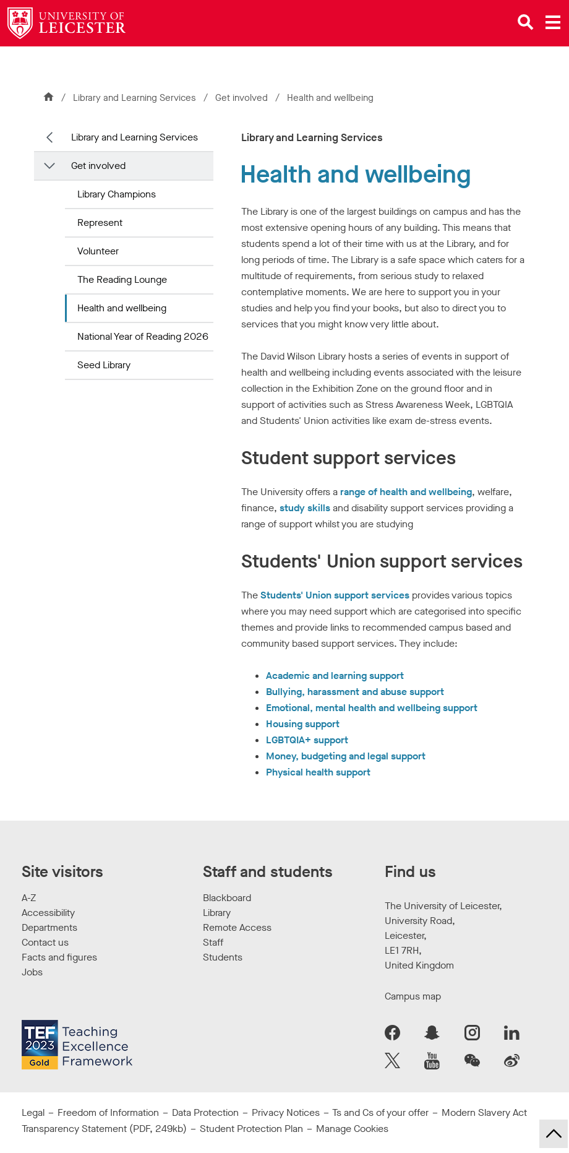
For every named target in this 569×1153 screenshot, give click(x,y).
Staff (213, 942)
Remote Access (237, 927)
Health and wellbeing (121, 307)
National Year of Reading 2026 (142, 336)
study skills (305, 507)
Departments (49, 927)
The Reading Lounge (122, 279)
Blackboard (227, 897)
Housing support (303, 723)
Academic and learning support (335, 675)
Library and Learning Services (134, 98)
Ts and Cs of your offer (380, 1112)
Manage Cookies (352, 1128)
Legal (33, 1112)
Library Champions (116, 194)
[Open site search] (526, 22)
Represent (99, 222)
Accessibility (48, 912)
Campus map (413, 996)
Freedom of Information (108, 1112)
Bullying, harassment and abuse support (355, 691)
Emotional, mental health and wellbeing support (371, 707)
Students (222, 957)
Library (217, 912)
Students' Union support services (334, 595)
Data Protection (205, 1112)
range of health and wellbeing (406, 491)
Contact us (45, 942)
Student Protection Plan (251, 1128)
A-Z (29, 897)
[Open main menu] (553, 22)
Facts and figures (59, 957)
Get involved (242, 98)
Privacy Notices (286, 1112)
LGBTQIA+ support (307, 739)
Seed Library (103, 364)
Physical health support (318, 772)
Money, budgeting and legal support (346, 755)
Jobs (32, 971)
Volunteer (98, 250)
